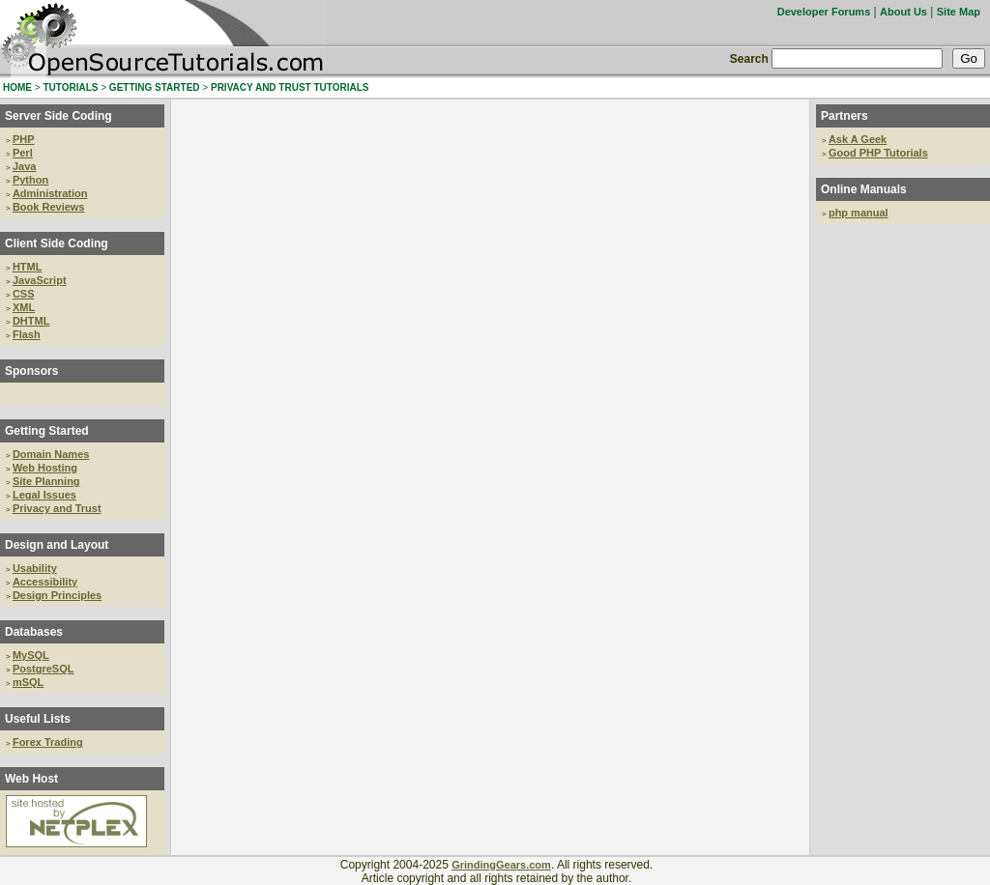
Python (30, 180)
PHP (24, 139)
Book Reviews (49, 207)
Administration (50, 193)
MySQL (31, 655)
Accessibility (45, 581)
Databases (34, 632)
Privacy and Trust (57, 508)
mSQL (28, 682)
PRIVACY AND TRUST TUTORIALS (290, 87)
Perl (23, 152)
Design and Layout (56, 545)
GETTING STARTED (154, 87)
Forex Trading (48, 742)
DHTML (31, 321)
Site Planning (46, 481)
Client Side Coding (56, 243)
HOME (17, 87)
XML (24, 307)
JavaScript (40, 280)
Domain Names (51, 454)
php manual (858, 212)
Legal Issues (44, 494)
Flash (27, 334)
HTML (28, 266)
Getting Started (47, 431)
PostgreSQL (43, 668)
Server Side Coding (58, 116)
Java (24, 166)
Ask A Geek (858, 139)
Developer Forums (824, 11)
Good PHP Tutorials (878, 152)
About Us (903, 11)
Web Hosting (45, 467)
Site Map (958, 11)
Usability (35, 568)
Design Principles (57, 595)
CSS (24, 294)
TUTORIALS (70, 87)
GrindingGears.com (501, 865)
